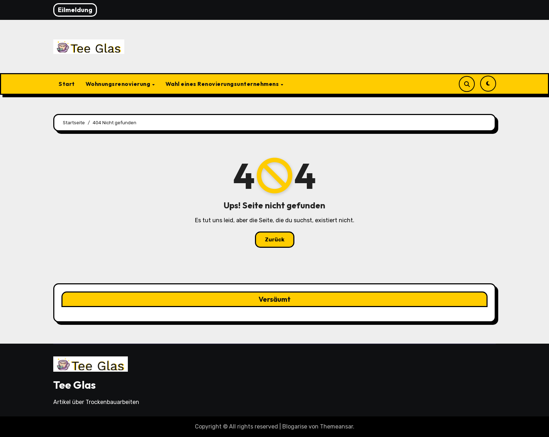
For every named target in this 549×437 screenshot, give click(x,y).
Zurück (274, 239)
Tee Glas (74, 385)
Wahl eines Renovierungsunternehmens (222, 83)
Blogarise (294, 426)
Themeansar (336, 426)
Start (67, 83)
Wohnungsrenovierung (119, 83)
